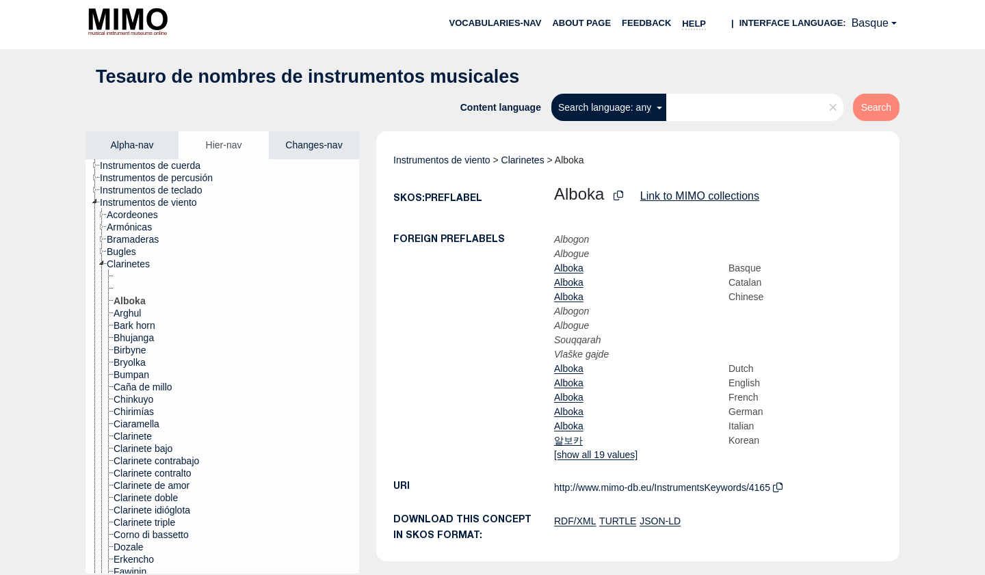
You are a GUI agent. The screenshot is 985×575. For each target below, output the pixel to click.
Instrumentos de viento (441, 160)
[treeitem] (156, 165)
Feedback (646, 23)
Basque (870, 23)
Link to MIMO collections (699, 196)
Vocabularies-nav (495, 23)
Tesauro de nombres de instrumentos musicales (307, 76)
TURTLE (617, 521)
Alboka (568, 268)
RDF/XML (575, 521)
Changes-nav (313, 144)
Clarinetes (522, 160)
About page (581, 23)
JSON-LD (660, 521)
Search (876, 107)
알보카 (568, 440)
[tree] (222, 366)
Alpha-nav (131, 144)
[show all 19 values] (596, 454)
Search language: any (606, 107)
